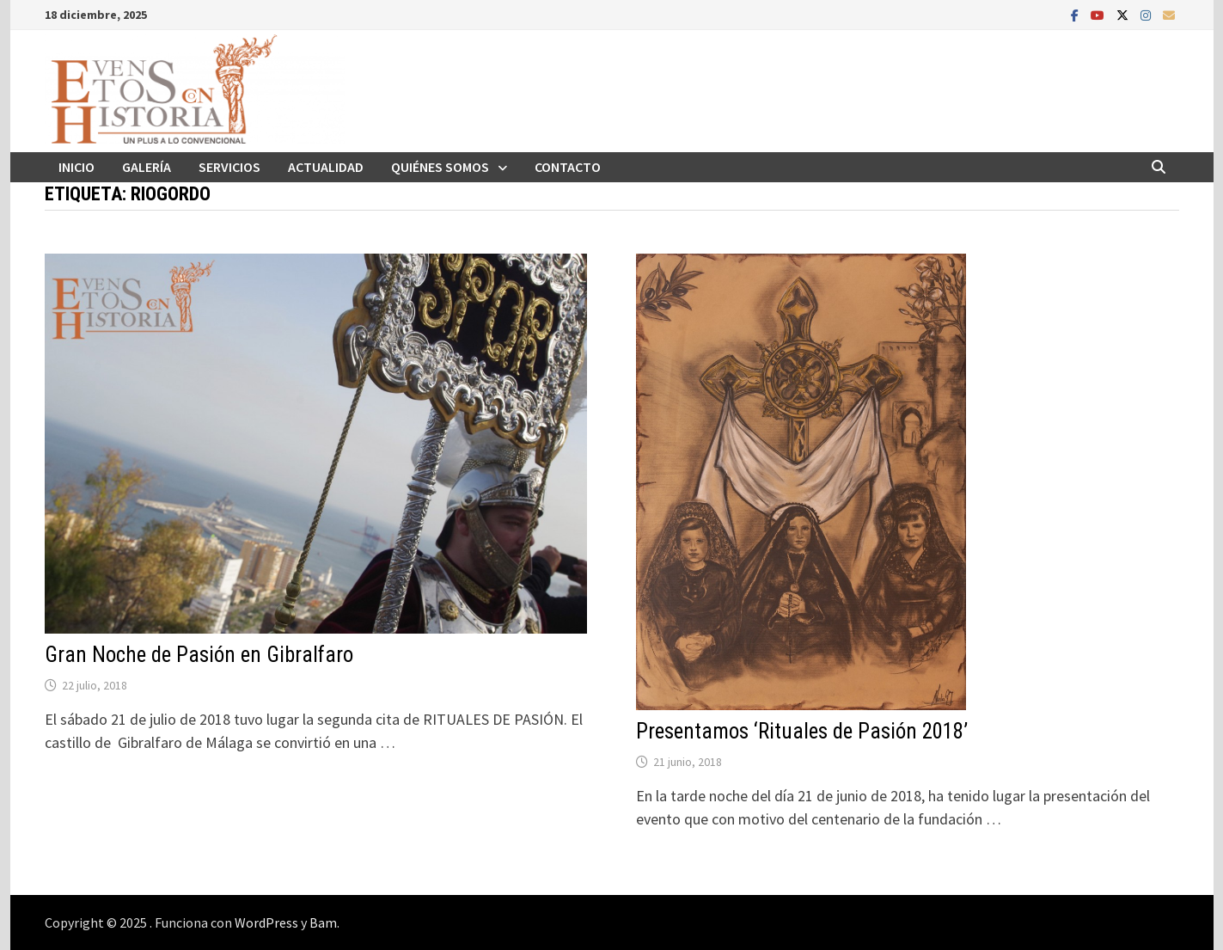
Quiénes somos (440, 166)
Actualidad (326, 166)
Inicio (76, 166)
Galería (146, 166)
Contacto (568, 166)
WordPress (266, 922)
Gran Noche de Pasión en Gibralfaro (199, 654)
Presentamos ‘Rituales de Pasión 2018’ (802, 731)
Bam (323, 922)
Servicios (229, 166)
